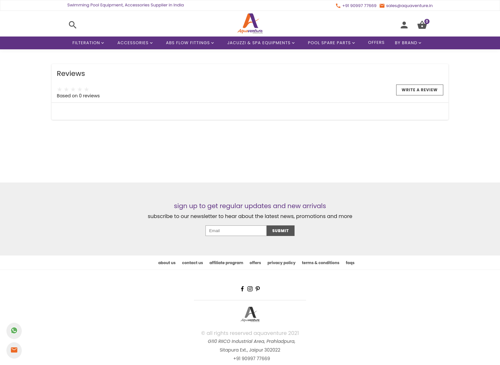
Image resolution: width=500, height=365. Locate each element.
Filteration (89, 43)
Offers (376, 42)
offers (255, 262)
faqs (350, 262)
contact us (192, 262)
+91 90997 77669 (251, 358)
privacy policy (281, 262)
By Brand (409, 43)
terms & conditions (320, 262)
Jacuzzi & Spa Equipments (262, 43)
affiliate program (226, 262)
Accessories (136, 43)
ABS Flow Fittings (191, 43)
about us (167, 262)
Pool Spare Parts (332, 43)
